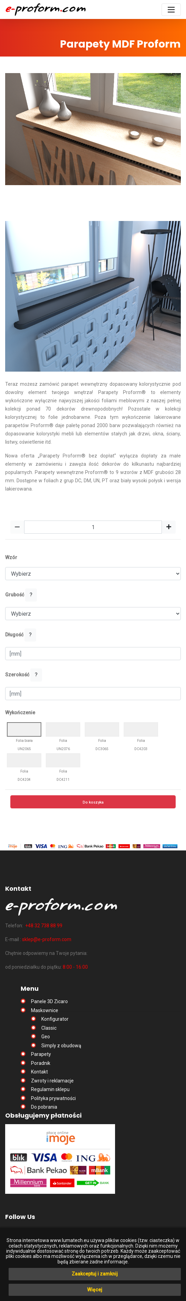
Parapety (41, 1054)
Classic (48, 1028)
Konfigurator (55, 1019)
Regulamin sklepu (50, 1089)
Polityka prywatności (53, 1098)
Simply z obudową (61, 1045)
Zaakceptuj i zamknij (95, 1274)
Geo (45, 1036)
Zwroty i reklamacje (52, 1080)
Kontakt (39, 1072)
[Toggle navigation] (171, 9)
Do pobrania (44, 1107)
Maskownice (44, 1010)
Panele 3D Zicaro (49, 1001)
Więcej (94, 1289)
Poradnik (40, 1063)
